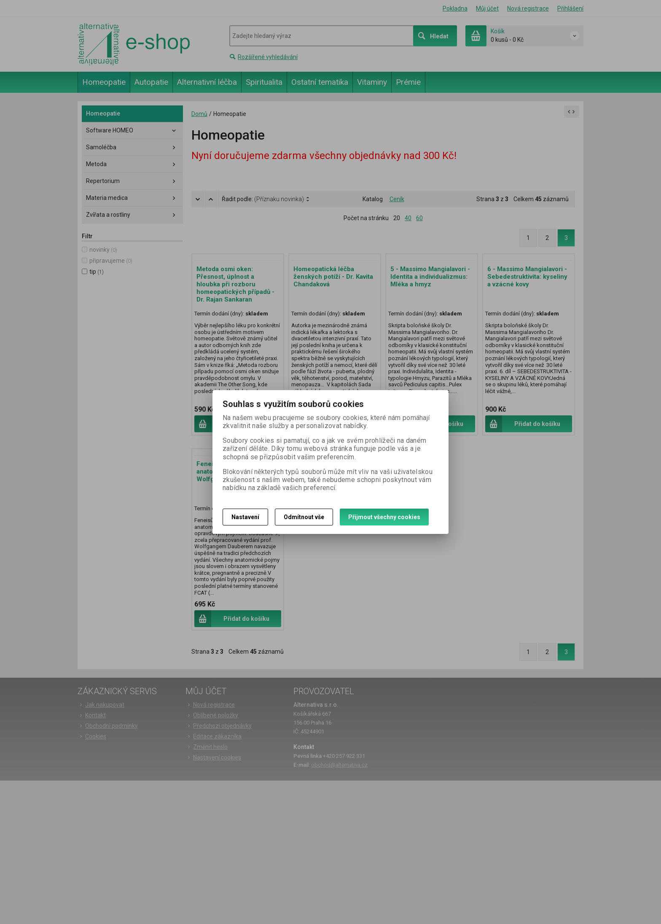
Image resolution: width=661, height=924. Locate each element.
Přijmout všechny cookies (384, 517)
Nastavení (245, 517)
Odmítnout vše (304, 517)
